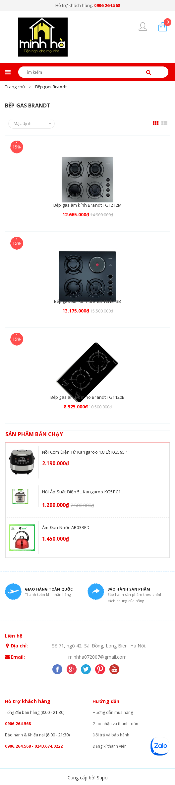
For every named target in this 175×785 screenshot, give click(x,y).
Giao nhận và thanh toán (115, 723)
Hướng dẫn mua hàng (112, 712)
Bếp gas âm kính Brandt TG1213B (87, 301)
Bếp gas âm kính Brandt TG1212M (87, 205)
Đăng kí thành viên (109, 746)
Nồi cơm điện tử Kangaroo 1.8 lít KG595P (84, 452)
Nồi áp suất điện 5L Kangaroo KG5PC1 (81, 492)
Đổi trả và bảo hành (110, 735)
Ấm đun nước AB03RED (66, 527)
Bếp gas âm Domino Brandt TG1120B (87, 397)
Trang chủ (15, 87)
